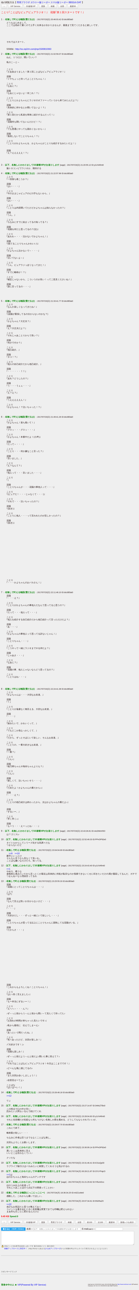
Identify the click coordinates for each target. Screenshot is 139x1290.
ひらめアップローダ (53, 1251)
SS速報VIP (30, 6)
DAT (79, 2)
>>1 (8, 869)
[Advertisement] (50, 1265)
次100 (100, 1222)
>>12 (9, 1096)
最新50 (73, 6)
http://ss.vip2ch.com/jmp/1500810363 (33, 49)
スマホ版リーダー (59, 2)
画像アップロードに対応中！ (15, 1251)
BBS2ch (73, 2)
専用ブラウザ (23, 2)
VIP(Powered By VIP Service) (32, 1287)
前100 (89, 1222)
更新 (43, 6)
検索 (53, 6)
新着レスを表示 (127, 1222)
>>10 (17, 853)
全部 (62, 6)
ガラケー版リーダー (40, 2)
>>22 (9, 1204)
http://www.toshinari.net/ (124, 1286)
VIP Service (15, 6)
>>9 (10, 853)
